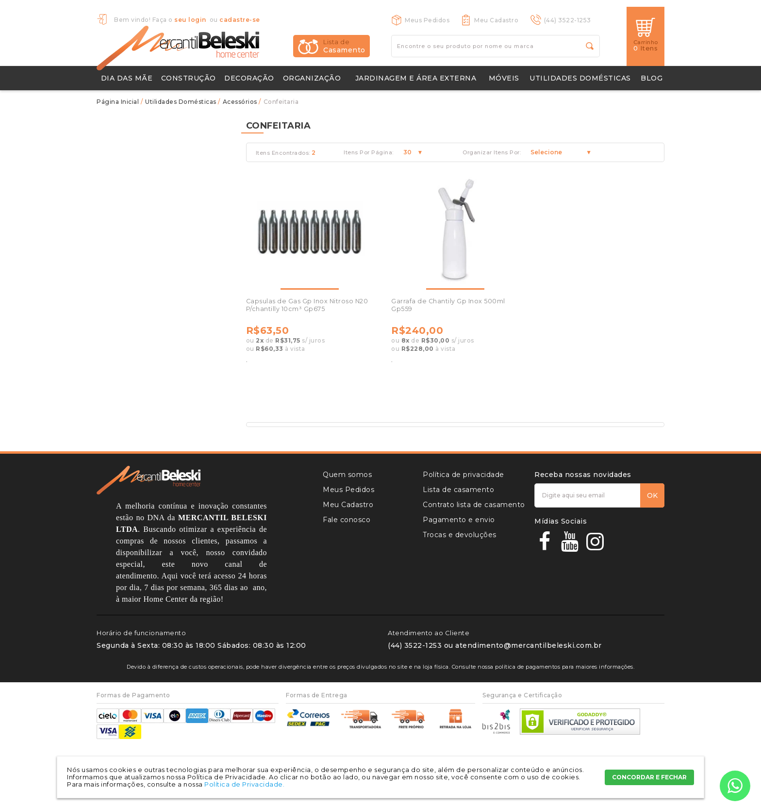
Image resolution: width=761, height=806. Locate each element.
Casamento (344, 46)
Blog (651, 78)
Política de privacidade (463, 474)
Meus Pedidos (427, 20)
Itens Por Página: (369, 152)
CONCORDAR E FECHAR (649, 777)
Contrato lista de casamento (474, 504)
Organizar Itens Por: (492, 152)
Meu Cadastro (496, 20)
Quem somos (347, 474)
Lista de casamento (458, 489)
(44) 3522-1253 (567, 20)
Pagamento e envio (459, 519)
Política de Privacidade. (244, 784)
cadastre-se (239, 19)
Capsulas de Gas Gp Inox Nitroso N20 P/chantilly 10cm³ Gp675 (307, 305)
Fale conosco (346, 519)
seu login (190, 19)
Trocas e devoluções (459, 534)
